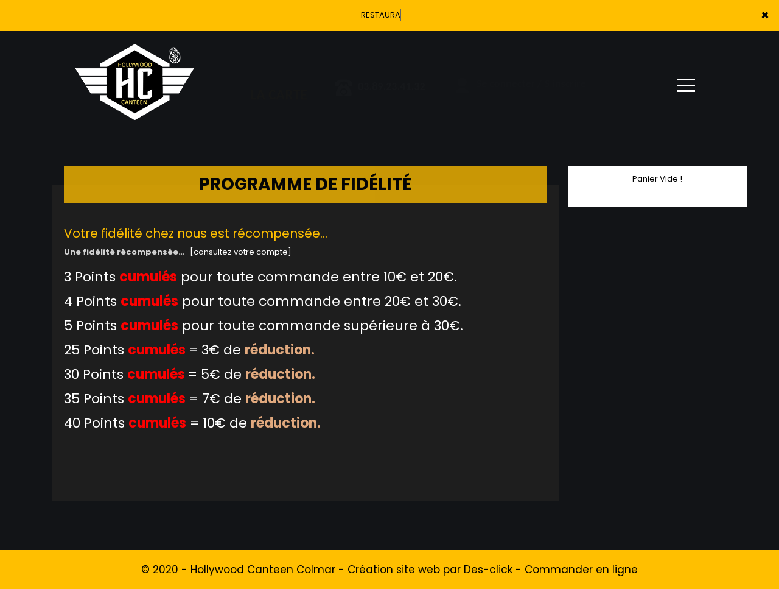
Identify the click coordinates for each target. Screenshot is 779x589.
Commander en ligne (581, 569)
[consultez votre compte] (241, 252)
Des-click (488, 569)
